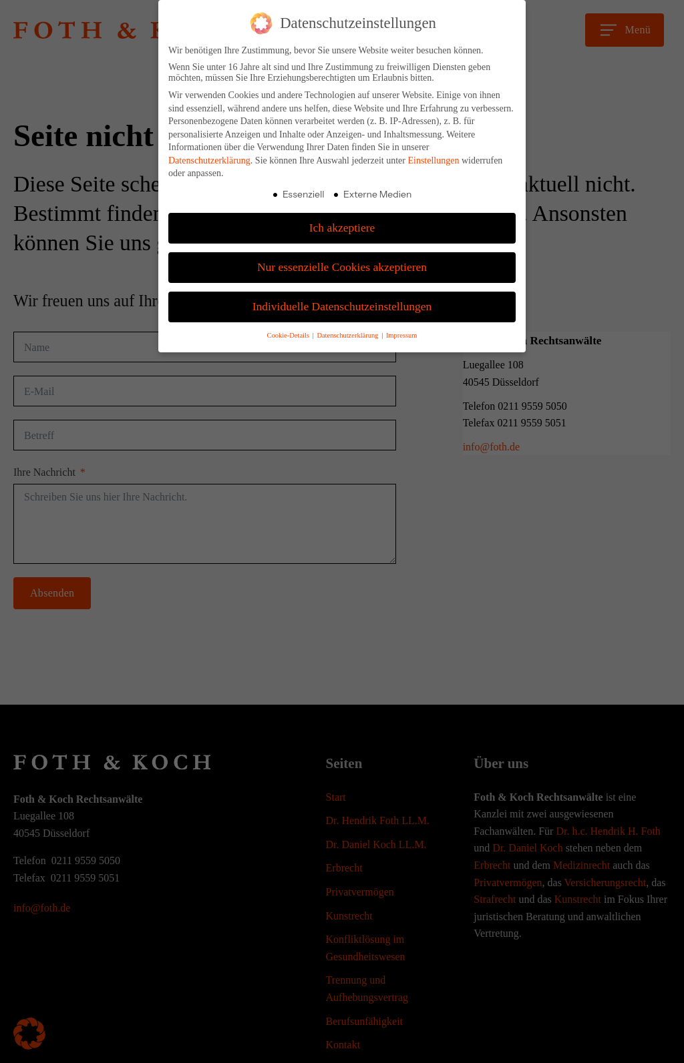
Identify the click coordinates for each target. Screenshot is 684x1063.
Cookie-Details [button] (289, 335)
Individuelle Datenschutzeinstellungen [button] (342, 306)
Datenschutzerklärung (209, 160)
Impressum (401, 335)
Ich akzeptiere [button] (342, 227)
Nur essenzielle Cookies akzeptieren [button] (342, 267)
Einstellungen (433, 160)
